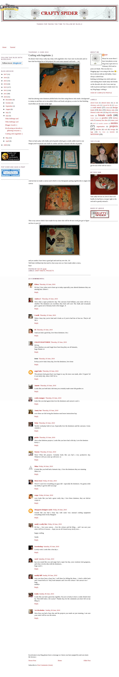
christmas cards (95, 105)
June (7, 116)
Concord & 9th (106, 105)
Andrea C (37, 299)
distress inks (110, 110)
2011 (5, 94)
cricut (108, 107)
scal (105, 129)
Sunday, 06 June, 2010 (50, 575)
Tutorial (12, 47)
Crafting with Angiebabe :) (14, 134)
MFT (94, 123)
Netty (36, 423)
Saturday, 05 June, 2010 (51, 546)
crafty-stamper (39, 398)
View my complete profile (101, 93)
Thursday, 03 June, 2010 (47, 284)
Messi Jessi (38, 481)
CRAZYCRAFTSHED (42, 342)
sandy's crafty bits (40, 524)
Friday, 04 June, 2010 (46, 466)
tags (91, 132)
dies (100, 110)
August (8, 109)
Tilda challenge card (11, 118)
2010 (5, 97)
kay (106, 55)
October (8, 103)
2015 (5, 81)
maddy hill (38, 575)
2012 (5, 90)
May (7, 138)
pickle (36, 437)
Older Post (87, 660)
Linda (36, 594)
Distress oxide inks (96, 112)
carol (36, 559)
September (9, 106)
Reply (36, 292)
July (7, 112)
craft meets (40, 270)
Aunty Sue (38, 410)
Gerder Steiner (94, 118)
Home (4, 47)
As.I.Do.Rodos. (39, 610)
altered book (94, 103)
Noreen (36, 452)
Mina (36, 466)
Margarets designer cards (43, 510)
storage (112, 129)
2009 (5, 145)
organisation (100, 126)
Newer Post (32, 660)
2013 (5, 87)
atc (114, 103)
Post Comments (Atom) (45, 665)
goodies (105, 118)
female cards (105, 115)
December (9, 100)
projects (50, 270)
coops (36, 495)
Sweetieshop (38, 546)
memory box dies (101, 120)
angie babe (38, 371)
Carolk (36, 315)
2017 (5, 74)
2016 (5, 77)
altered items (105, 103)
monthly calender (103, 123)
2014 (5, 84)
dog (107, 112)
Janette (36, 385)
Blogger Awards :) (11, 125)
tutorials (112, 132)
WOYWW (94, 134)
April (8, 141)
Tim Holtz (102, 132)
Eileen (36, 284)
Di (35, 330)
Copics (116, 105)
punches (98, 129)
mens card (114, 120)
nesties (114, 123)
